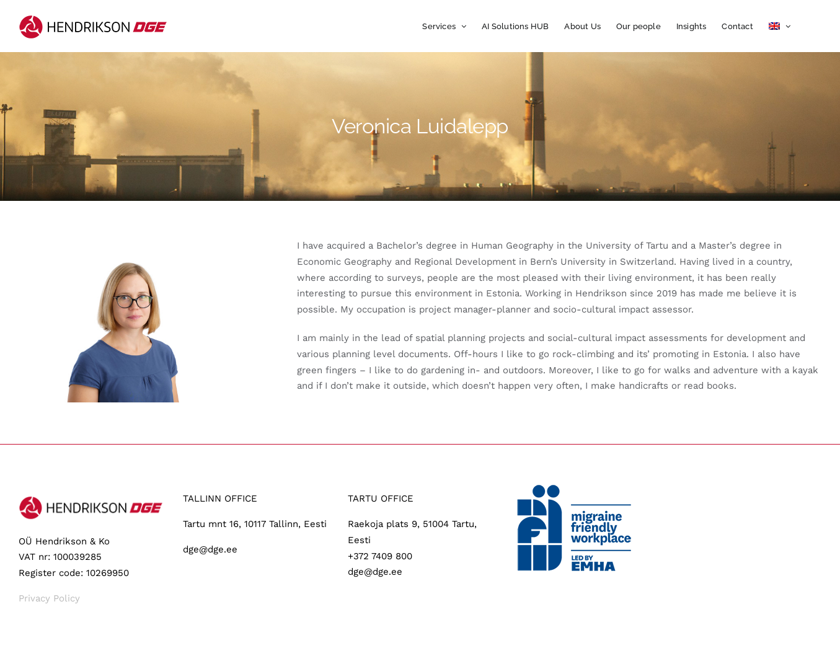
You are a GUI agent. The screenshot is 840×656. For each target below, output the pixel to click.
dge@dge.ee (210, 549)
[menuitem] (779, 26)
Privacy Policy (49, 598)
